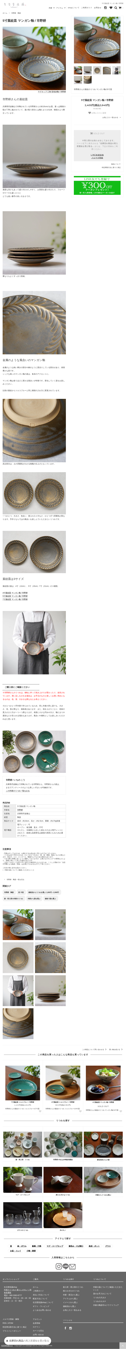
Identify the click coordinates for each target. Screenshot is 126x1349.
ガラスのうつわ (22, 1230)
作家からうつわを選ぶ (103, 1195)
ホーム (5, 13)
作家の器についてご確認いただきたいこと (19, 870)
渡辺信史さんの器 (103, 1160)
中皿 (22, 892)
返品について (116, 164)
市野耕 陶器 (16, 13)
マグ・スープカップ (23, 1195)
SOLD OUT (97, 133)
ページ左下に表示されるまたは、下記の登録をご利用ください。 (97, 149)
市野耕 (20, 810)
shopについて (73, 8)
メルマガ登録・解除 (11, 1319)
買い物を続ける (116, 1049)
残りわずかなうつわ (63, 1195)
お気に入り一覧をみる (110, 117)
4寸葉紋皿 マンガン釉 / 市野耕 (15, 593)
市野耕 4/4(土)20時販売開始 (63, 1160)
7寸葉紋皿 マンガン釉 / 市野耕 (15, 599)
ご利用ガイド (86, 8)
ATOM (10, 1323)
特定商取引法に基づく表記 (111, 167)
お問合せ (97, 8)
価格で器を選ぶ (50, 899)
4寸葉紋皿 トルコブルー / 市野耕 (62, 1102)
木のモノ (63, 1230)
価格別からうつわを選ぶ (37, 892)
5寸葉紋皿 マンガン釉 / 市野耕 (15, 596)
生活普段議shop (7, 1346)
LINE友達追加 (97, 155)
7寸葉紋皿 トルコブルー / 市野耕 (22, 1102)
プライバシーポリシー (12, 1331)
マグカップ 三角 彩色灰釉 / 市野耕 (52, 92)
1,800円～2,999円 (52, 892)
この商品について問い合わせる (94, 1049)
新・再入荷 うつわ (23, 1160)
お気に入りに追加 (97, 113)
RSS (4, 1323)
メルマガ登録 (97, 158)
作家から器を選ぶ (34, 899)
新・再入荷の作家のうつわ (13, 899)
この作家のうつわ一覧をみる (18, 791)
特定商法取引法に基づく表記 (14, 1327)
